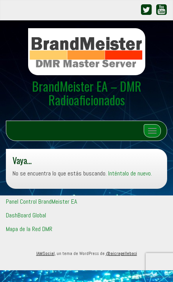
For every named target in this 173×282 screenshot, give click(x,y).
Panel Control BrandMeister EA (41, 201)
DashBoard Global (26, 215)
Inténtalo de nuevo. (130, 173)
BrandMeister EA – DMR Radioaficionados (86, 93)
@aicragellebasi (121, 253)
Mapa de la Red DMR (29, 229)
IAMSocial (45, 253)
